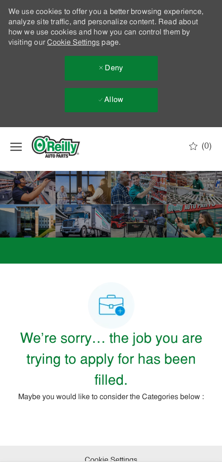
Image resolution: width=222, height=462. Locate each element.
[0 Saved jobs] (200, 146)
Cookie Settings (73, 43)
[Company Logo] (63, 147)
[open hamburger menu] (16, 146)
